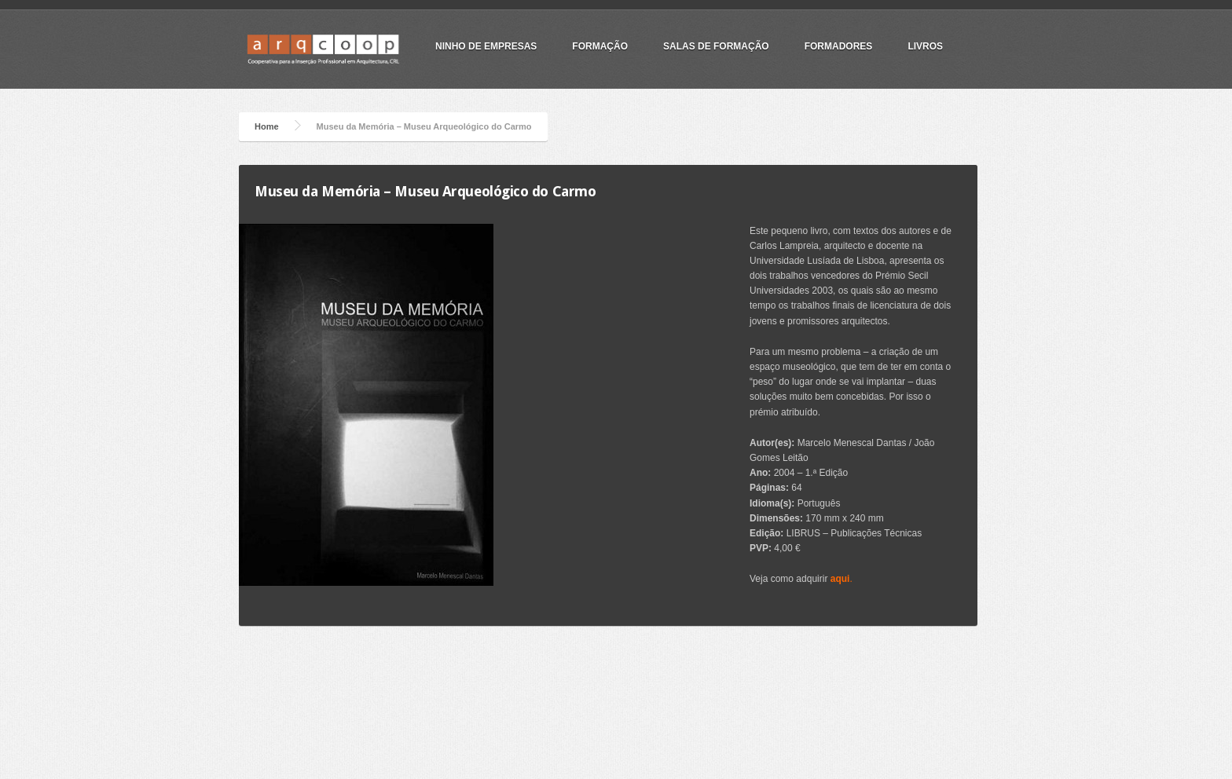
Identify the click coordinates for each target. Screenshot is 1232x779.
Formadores (839, 46)
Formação (600, 46)
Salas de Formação (716, 46)
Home (267, 126)
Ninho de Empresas (486, 46)
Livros (925, 46)
